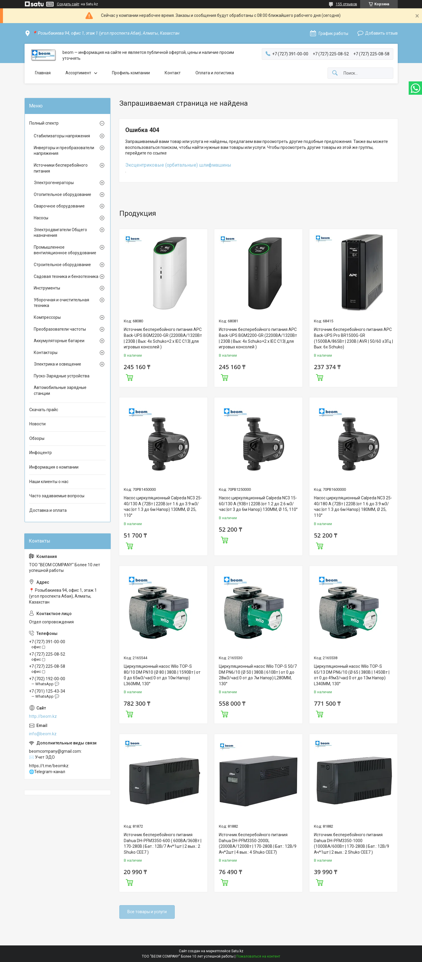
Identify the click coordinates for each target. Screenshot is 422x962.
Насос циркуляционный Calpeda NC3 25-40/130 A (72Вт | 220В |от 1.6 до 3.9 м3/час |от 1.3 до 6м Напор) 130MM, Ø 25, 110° (163, 507)
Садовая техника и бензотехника (66, 276)
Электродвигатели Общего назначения (60, 232)
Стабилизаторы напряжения (62, 135)
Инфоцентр (40, 452)
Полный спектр (44, 123)
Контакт (173, 72)
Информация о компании (53, 467)
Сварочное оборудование (59, 206)
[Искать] (335, 73)
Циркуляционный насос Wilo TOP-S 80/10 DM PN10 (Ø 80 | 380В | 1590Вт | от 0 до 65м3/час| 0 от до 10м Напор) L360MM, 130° (162, 675)
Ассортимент (78, 72)
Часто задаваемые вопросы (56, 495)
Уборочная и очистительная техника (61, 302)
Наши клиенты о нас (48, 481)
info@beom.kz (43, 733)
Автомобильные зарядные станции (60, 390)
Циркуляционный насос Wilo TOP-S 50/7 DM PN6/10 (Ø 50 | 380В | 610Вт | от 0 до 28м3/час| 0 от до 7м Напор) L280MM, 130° (258, 675)
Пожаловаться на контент (258, 956)
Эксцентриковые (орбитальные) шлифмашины (178, 165)
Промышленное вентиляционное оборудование (65, 250)
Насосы (41, 217)
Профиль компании (131, 72)
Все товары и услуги (147, 911)
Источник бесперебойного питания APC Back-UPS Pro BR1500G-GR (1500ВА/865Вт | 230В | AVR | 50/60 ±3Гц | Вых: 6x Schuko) (353, 338)
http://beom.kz (43, 716)
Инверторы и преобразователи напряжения (64, 150)
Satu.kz (237, 951)
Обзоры (36, 438)
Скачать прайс (43, 409)
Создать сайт (68, 4)
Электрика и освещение (57, 364)
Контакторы (45, 352)
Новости (37, 424)
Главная (43, 72)
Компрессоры (47, 317)
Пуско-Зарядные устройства (61, 376)
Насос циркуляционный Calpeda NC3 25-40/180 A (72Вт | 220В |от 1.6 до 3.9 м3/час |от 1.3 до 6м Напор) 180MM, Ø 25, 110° (353, 507)
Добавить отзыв (381, 33)
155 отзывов (346, 4)
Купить (129, 376)
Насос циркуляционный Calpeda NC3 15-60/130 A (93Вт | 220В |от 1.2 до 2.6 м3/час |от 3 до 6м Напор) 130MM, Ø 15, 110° (258, 504)
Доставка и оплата (48, 510)
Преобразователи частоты (60, 329)
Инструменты (47, 288)
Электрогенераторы (54, 182)
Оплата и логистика (214, 72)
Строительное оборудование (62, 264)
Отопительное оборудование (62, 194)
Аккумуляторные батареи (59, 340)
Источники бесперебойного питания (61, 168)
